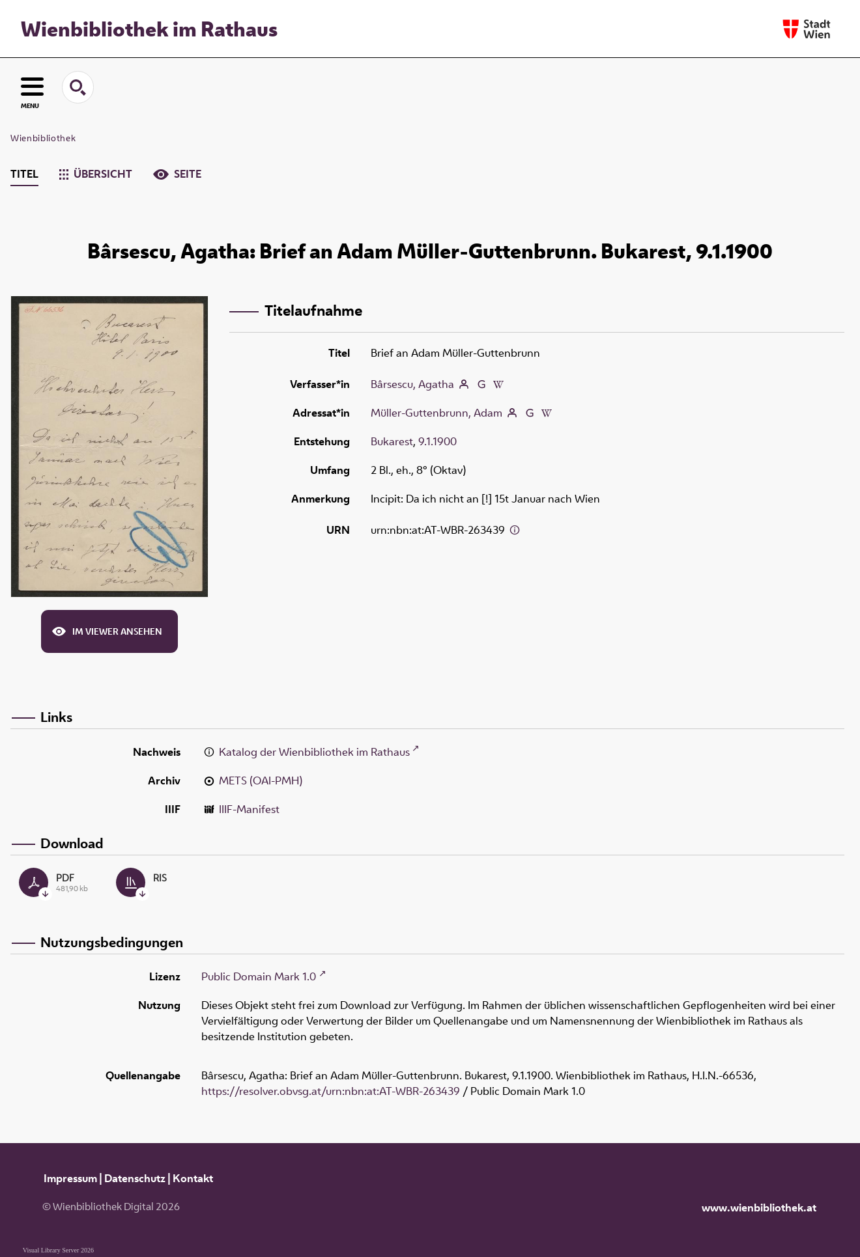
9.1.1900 (437, 441)
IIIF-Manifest (249, 809)
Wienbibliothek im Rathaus (149, 28)
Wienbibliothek (43, 138)
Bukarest (392, 441)
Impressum (70, 1178)
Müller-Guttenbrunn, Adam (436, 413)
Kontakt (193, 1178)
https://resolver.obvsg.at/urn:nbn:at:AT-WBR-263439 (330, 1091)
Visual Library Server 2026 (58, 1250)
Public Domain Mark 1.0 (258, 976)
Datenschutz (134, 1178)
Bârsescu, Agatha (412, 384)
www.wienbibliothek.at (759, 1207)
